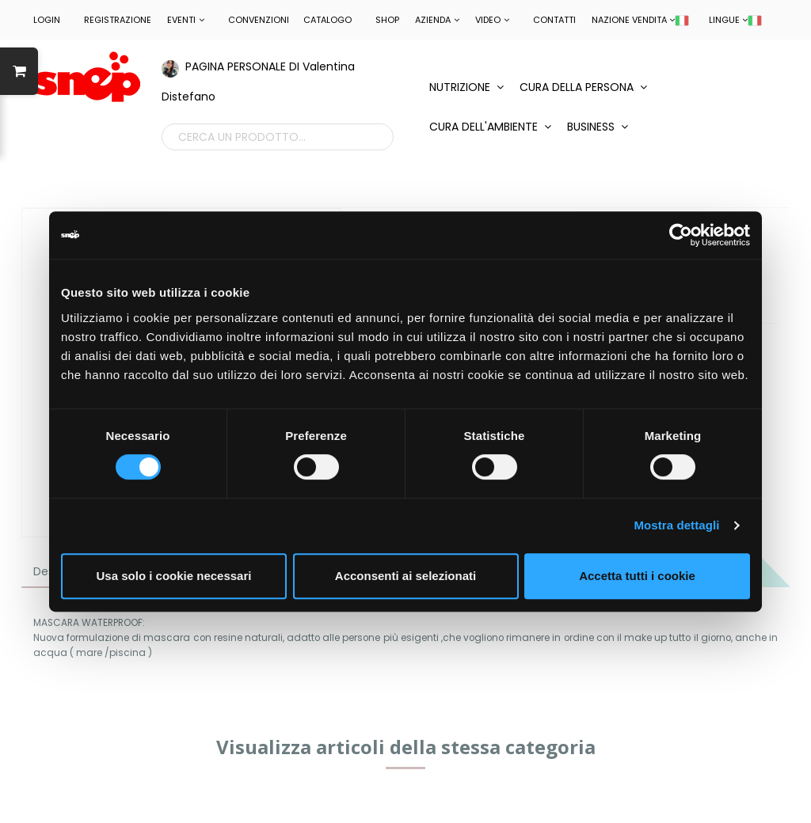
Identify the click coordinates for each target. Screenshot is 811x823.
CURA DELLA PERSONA (583, 87)
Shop (387, 19)
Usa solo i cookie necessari (174, 575)
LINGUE (735, 19)
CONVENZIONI (258, 19)
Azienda (437, 19)
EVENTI (185, 19)
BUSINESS (597, 127)
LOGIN (46, 19)
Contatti (554, 19)
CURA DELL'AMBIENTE (490, 127)
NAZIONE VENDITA (640, 19)
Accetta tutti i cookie (637, 575)
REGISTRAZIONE (117, 19)
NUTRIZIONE (466, 87)
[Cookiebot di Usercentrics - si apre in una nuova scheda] (680, 235)
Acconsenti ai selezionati (405, 575)
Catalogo (327, 19)
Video (492, 19)
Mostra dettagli (676, 525)
